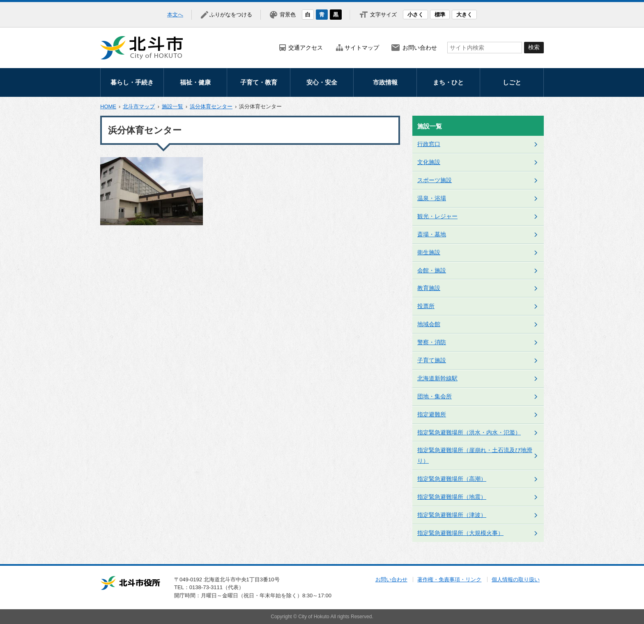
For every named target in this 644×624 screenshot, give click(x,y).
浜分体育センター (211, 106)
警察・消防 (431, 342)
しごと (512, 82)
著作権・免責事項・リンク (449, 579)
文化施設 (428, 162)
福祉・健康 (195, 82)
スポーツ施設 (434, 180)
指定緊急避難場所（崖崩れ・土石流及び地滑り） (474, 455)
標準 (440, 14)
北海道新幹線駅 (437, 378)
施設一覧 (172, 106)
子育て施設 (431, 360)
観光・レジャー (437, 216)
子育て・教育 (258, 82)
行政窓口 (428, 144)
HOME (108, 106)
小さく (415, 14)
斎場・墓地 (431, 234)
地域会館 (428, 324)
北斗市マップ (139, 106)
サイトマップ (362, 47)
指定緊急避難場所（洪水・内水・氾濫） (469, 432)
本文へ (175, 14)
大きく (464, 14)
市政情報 (385, 82)
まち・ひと (448, 82)
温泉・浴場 (431, 198)
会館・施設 (431, 270)
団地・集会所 (434, 396)
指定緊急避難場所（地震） (451, 497)
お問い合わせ (419, 47)
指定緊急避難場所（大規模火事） (460, 533)
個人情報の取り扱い (516, 579)
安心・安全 (321, 82)
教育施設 (428, 288)
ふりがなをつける (230, 14)
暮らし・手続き (132, 82)
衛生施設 (428, 252)
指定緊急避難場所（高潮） (451, 478)
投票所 (426, 306)
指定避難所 (431, 414)
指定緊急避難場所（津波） (451, 515)
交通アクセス (305, 47)
